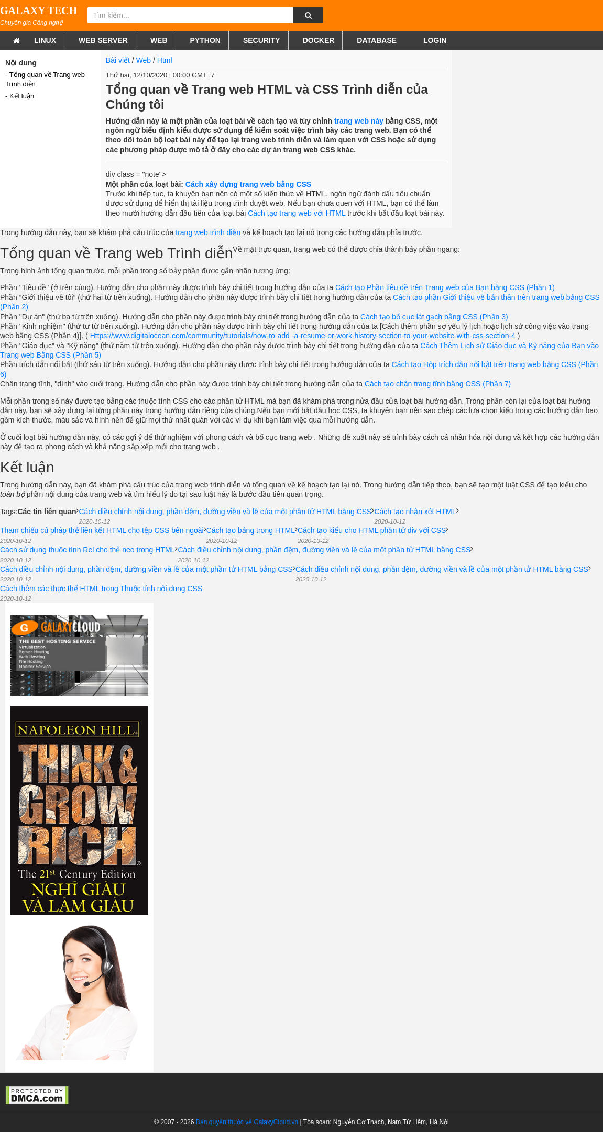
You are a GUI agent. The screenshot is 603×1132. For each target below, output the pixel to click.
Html (164, 60)
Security (261, 40)
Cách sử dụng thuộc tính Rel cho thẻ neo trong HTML (87, 554)
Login (433, 40)
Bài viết (118, 60)
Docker (319, 40)
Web (159, 40)
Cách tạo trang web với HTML (296, 213)
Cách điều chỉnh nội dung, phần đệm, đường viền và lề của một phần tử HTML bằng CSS (225, 516)
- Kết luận (19, 96)
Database (377, 40)
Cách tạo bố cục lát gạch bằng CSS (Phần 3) (434, 317)
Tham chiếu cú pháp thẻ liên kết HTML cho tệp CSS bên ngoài (102, 534)
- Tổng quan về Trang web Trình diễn (45, 79)
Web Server (103, 40)
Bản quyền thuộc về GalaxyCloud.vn (247, 1122)
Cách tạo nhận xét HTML (415, 516)
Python (205, 40)
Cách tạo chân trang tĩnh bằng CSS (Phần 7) (438, 384)
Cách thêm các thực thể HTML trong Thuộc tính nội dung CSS (101, 593)
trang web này (358, 121)
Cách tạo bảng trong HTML (250, 534)
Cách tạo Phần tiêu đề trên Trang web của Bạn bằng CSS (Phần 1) (445, 287)
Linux (45, 40)
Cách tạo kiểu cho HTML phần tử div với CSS (372, 534)
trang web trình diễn (208, 232)
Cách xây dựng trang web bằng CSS (248, 184)
